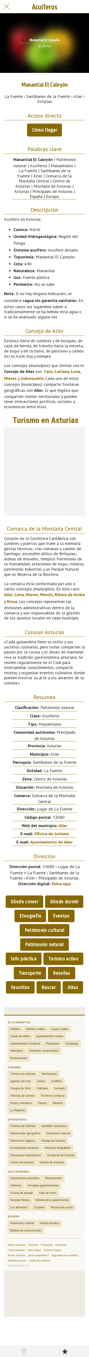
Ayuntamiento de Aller (51, 842)
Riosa (12, 601)
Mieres (10, 378)
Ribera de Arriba (70, 594)
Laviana (62, 371)
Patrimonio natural (44, 944)
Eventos (61, 916)
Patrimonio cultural (45, 930)
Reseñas (61, 973)
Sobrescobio (32, 378)
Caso (48, 371)
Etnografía (30, 916)
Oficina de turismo (51, 833)
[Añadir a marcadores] (64, 1351)
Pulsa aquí (61, 883)
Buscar (49, 987)
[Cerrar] (6, 7)
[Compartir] (24, 1351)
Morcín (46, 594)
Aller (8, 594)
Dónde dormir (64, 902)
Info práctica (24, 959)
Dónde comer (24, 902)
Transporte (30, 973)
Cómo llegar (44, 130)
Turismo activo (63, 959)
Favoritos (20, 987)
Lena (75, 371)
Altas (73, 987)
